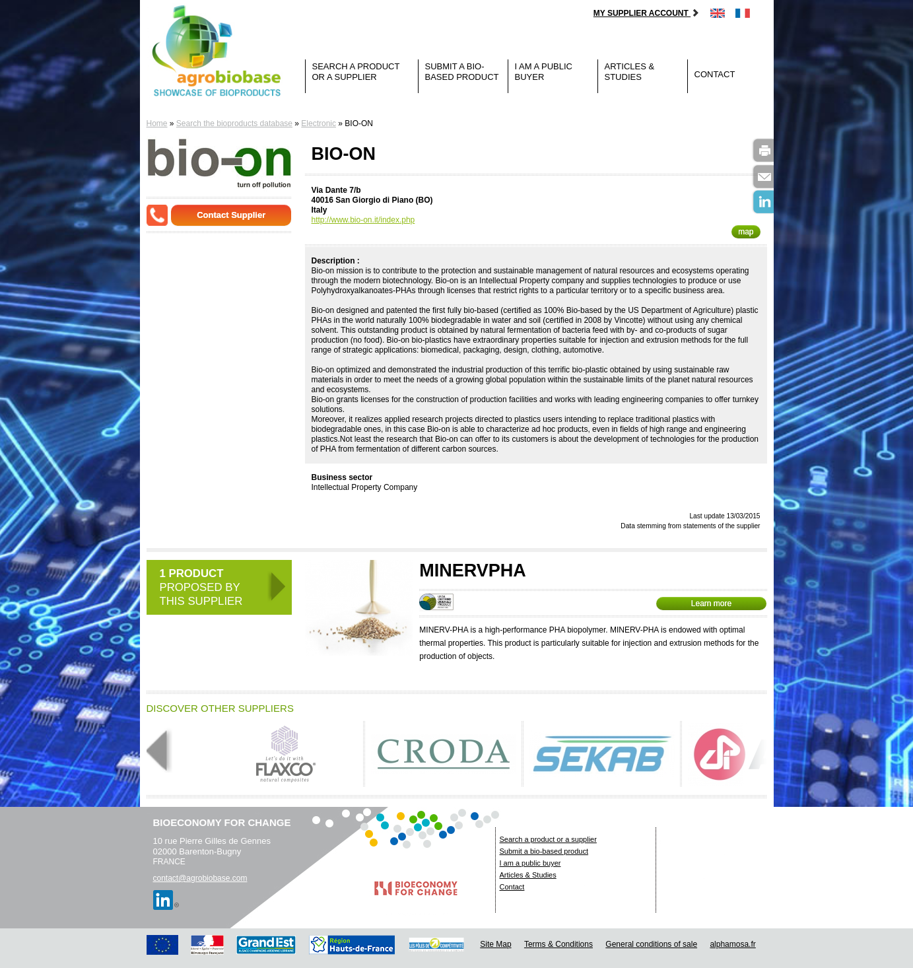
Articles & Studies (630, 71)
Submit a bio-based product (462, 71)
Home (157, 123)
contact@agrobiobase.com (200, 878)
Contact (714, 74)
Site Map (495, 944)
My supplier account (646, 13)
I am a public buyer (543, 71)
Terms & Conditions (558, 944)
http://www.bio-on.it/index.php (363, 220)
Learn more (711, 603)
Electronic (318, 123)
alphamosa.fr (732, 944)
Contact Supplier (231, 215)
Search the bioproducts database (234, 123)
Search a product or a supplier (356, 71)
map (745, 231)
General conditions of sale (651, 944)
